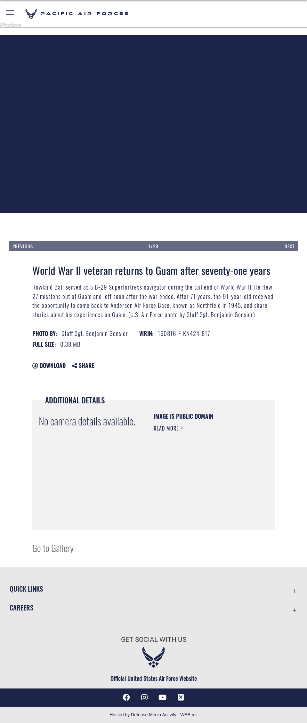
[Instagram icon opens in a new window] (144, 697)
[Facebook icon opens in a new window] (126, 697)
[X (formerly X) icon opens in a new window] (181, 697)
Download (49, 365)
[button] (10, 13)
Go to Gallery (53, 548)
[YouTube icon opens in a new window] (162, 697)
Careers (21, 607)
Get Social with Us (153, 639)
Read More (167, 428)
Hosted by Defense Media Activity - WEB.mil (153, 714)
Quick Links (26, 588)
